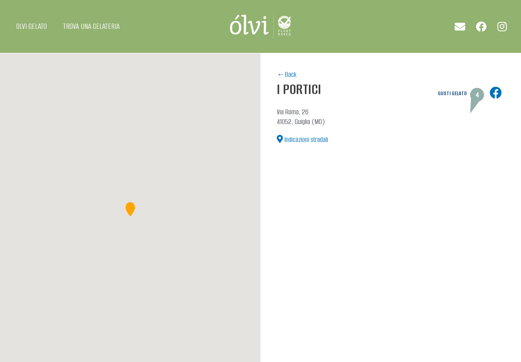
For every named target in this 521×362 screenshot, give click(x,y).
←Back (286, 74)
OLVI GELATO (31, 26)
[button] (130, 209)
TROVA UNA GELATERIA (91, 26)
